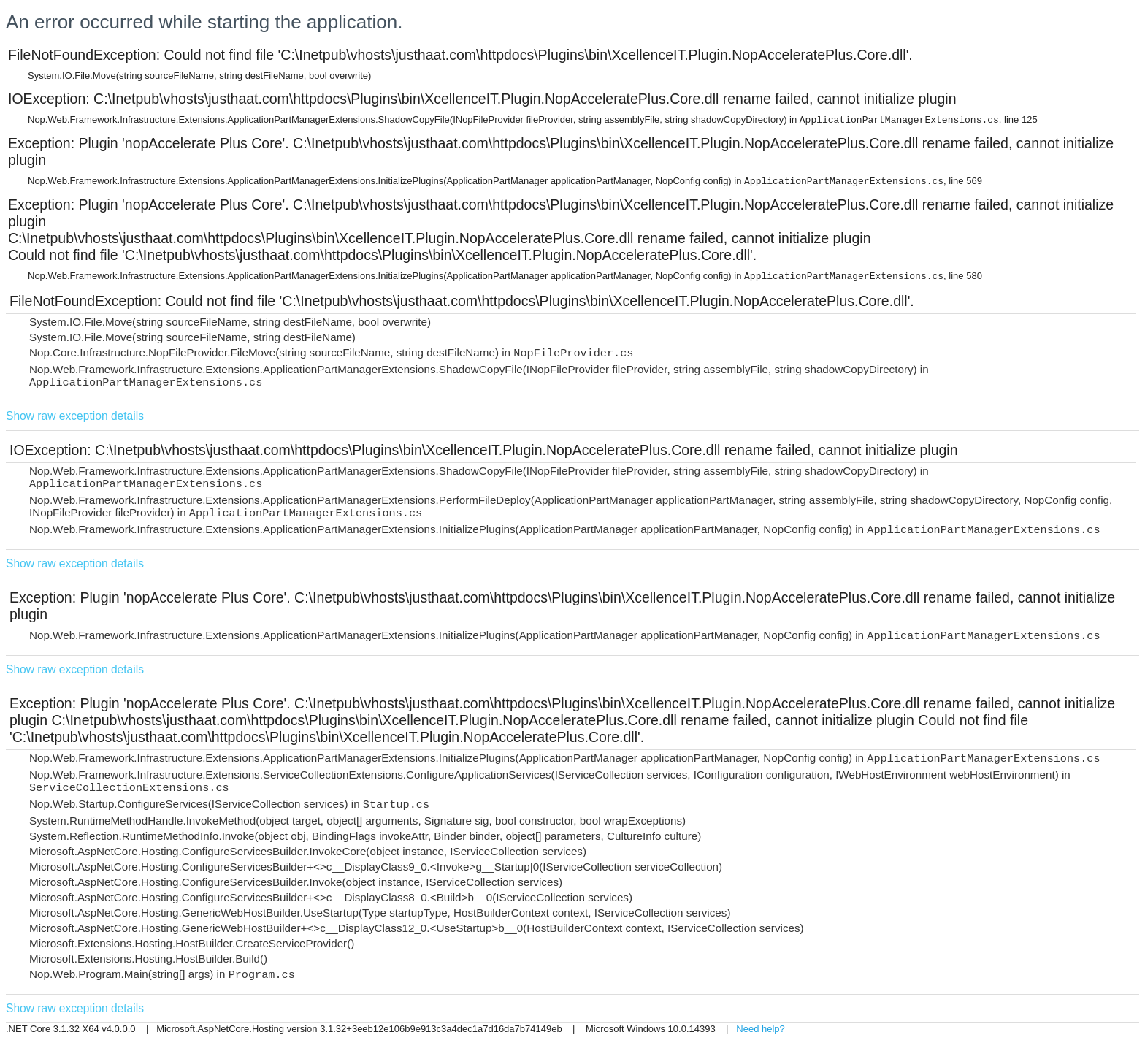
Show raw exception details (75, 416)
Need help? (760, 1028)
